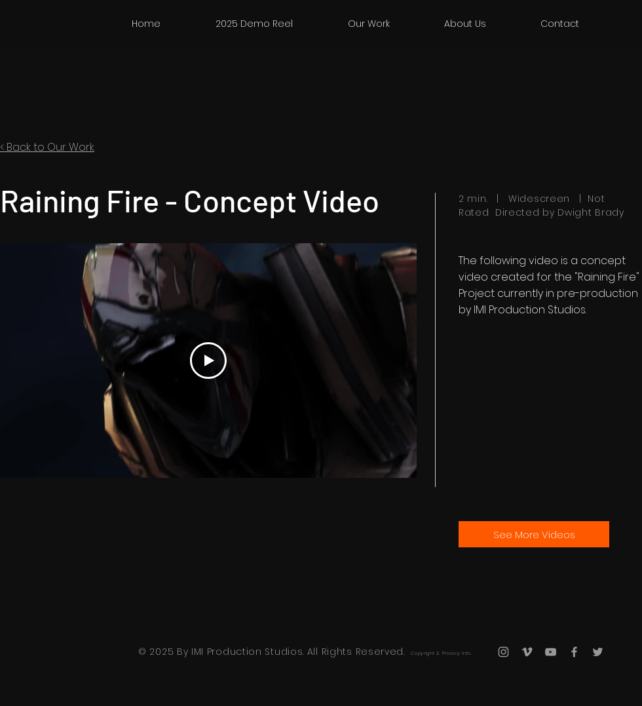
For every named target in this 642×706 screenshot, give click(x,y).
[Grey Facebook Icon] (574, 652)
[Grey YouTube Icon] (550, 652)
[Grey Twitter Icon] (598, 652)
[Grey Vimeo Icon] (527, 652)
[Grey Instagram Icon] (503, 652)
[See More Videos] (534, 534)
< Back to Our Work (47, 147)
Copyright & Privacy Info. (441, 653)
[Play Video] (208, 360)
